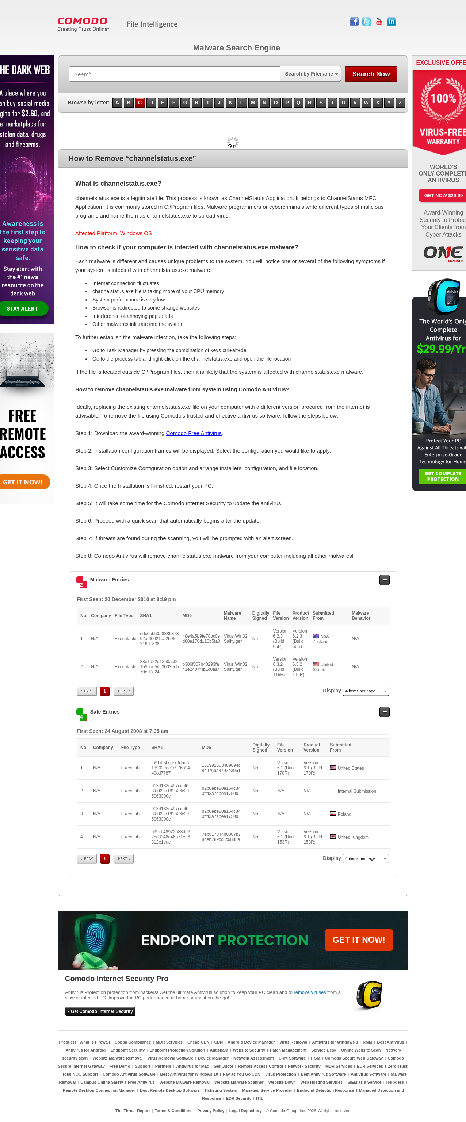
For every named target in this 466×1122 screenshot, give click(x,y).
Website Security (249, 1050)
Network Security (304, 1066)
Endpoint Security (127, 1050)
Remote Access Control (260, 1066)
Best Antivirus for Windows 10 (189, 1074)
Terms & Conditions (173, 1110)
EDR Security (239, 1098)
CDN (218, 1042)
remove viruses (310, 992)
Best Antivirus (390, 1042)
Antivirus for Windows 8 (335, 1042)
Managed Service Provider (267, 1090)
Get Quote (223, 1066)
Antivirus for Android (85, 1050)
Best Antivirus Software (323, 1074)
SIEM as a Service (364, 1082)
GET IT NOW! (359, 940)
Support (142, 1066)
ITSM (315, 1058)
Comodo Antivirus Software (129, 1074)
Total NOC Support (80, 1074)
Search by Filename (309, 74)
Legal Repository (245, 1110)
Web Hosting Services (322, 1082)
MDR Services (169, 1042)
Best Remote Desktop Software (169, 1090)
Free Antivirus (141, 1082)
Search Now (371, 74)
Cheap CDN (198, 1042)
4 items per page (360, 691)
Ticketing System (221, 1090)
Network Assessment (253, 1058)
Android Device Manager (251, 1042)
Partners (163, 1066)
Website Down (282, 1082)
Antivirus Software (368, 1074)
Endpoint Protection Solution (177, 1050)
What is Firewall (95, 1042)
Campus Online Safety (101, 1082)
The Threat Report (132, 1110)
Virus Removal (293, 1042)
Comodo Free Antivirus (194, 433)
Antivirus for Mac (192, 1066)
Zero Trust (398, 1066)
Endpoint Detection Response (325, 1090)
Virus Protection (280, 1074)
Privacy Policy (211, 1110)
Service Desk (323, 1050)
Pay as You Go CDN (241, 1074)
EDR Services (370, 1066)
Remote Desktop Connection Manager (99, 1090)
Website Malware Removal (117, 1058)
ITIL (259, 1098)
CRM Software (292, 1058)
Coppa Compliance (133, 1042)
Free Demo (120, 1066)
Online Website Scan (361, 1050)
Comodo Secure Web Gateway (354, 1058)
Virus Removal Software (171, 1058)
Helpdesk (395, 1082)
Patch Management (288, 1050)
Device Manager (213, 1058)
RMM (367, 1042)
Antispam (219, 1050)
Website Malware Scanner (239, 1082)
